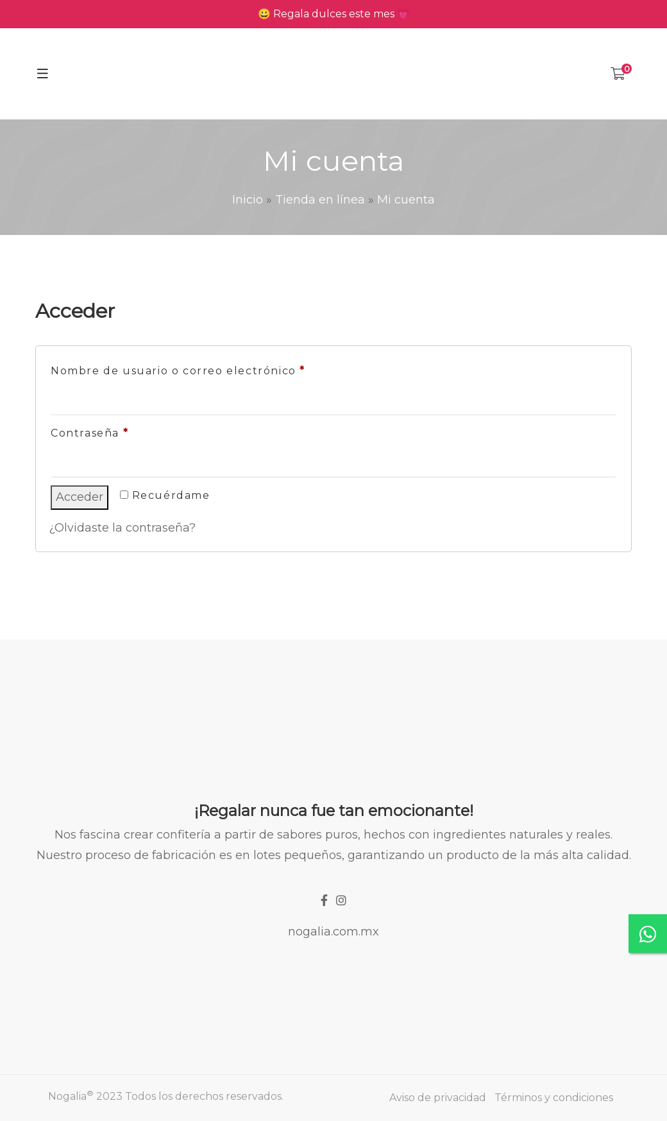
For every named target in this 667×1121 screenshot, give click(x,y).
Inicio (247, 200)
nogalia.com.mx (333, 932)
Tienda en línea (320, 200)
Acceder (79, 497)
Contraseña (124, 431)
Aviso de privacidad (437, 1097)
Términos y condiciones (553, 1097)
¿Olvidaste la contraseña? (122, 528)
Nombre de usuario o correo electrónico (212, 369)
